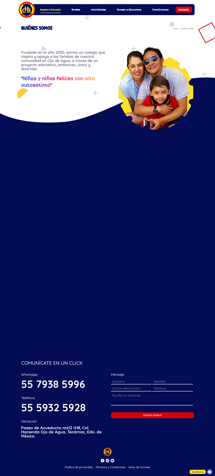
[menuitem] (50, 9)
